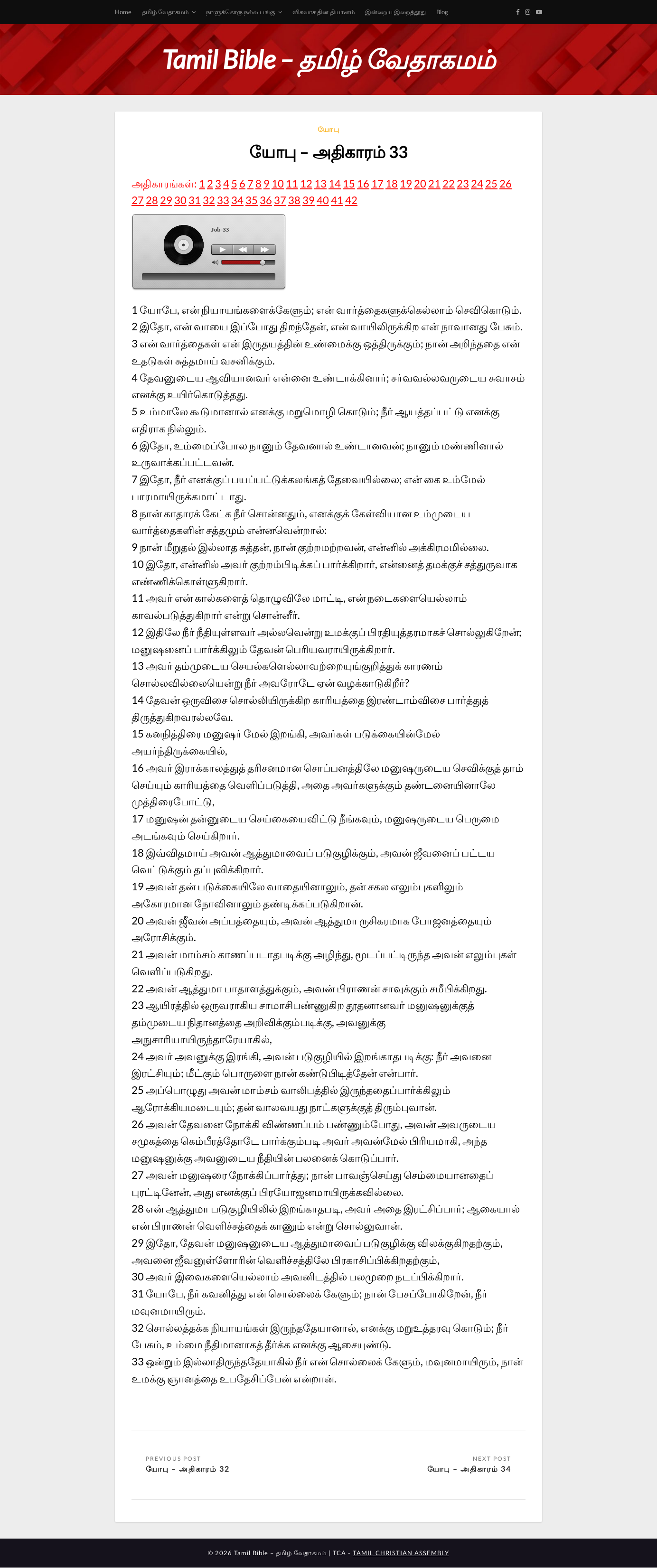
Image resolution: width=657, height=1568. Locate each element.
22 (448, 183)
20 (420, 183)
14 (334, 183)
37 (280, 200)
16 (363, 183)
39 (308, 200)
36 (266, 200)
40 (323, 200)
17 (377, 183)
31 (194, 200)
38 (294, 200)
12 (306, 183)
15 (349, 183)
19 (406, 183)
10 (278, 183)
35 (251, 200)
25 (491, 183)
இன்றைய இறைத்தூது (395, 12)
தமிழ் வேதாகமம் (165, 12)
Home (123, 12)
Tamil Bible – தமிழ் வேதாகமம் (328, 59)
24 (477, 183)
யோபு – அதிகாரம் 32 (188, 1469)
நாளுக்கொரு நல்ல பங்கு (240, 12)
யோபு (329, 129)
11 (292, 183)
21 (434, 183)
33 (223, 200)
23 (463, 183)
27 (137, 200)
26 (505, 183)
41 (337, 200)
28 (152, 200)
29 (166, 200)
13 (320, 183)
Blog (442, 12)
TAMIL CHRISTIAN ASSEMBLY (401, 1553)
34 (237, 200)
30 (180, 200)
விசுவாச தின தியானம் (323, 12)
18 (391, 183)
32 (209, 200)
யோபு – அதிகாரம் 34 (469, 1469)
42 (351, 200)
